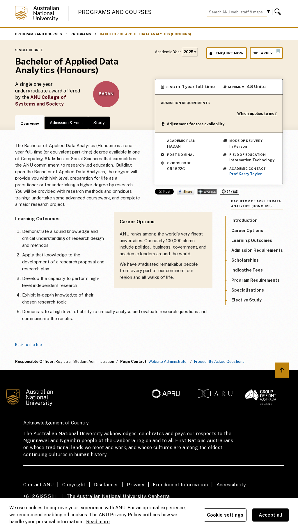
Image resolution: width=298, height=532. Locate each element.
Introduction (244, 220)
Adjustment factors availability (192, 124)
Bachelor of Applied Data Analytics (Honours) (145, 34)
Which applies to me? (257, 113)
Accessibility (231, 485)
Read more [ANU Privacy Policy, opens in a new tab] (98, 521)
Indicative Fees (247, 270)
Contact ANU (38, 485)
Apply (266, 51)
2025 (190, 52)
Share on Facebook (185, 191)
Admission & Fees (66, 122)
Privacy (135, 485)
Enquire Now (227, 53)
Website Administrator (168, 361)
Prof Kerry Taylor (245, 174)
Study (98, 122)
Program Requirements (255, 280)
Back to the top (28, 344)
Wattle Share (207, 191)
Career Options (247, 230)
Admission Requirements (257, 250)
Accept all (271, 515)
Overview (29, 123)
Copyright (74, 485)
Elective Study (246, 300)
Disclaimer (106, 485)
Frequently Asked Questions (219, 361)
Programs (80, 34)
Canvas (229, 192)
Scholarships (245, 260)
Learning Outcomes (251, 240)
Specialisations (247, 290)
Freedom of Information (180, 485)
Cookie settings (225, 515)
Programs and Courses (115, 12)
